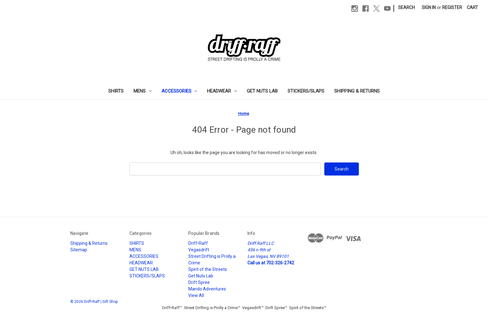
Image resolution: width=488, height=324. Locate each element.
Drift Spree (199, 282)
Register (452, 7)
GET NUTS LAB (262, 91)
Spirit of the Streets (207, 269)
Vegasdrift (198, 249)
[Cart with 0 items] (472, 7)
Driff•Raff (198, 243)
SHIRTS (116, 91)
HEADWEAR (222, 91)
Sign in (429, 7)
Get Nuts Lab (200, 275)
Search (406, 7)
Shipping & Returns (357, 91)
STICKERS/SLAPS (306, 91)
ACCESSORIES (179, 91)
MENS (143, 91)
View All (196, 295)
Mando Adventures (207, 288)
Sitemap (78, 249)
